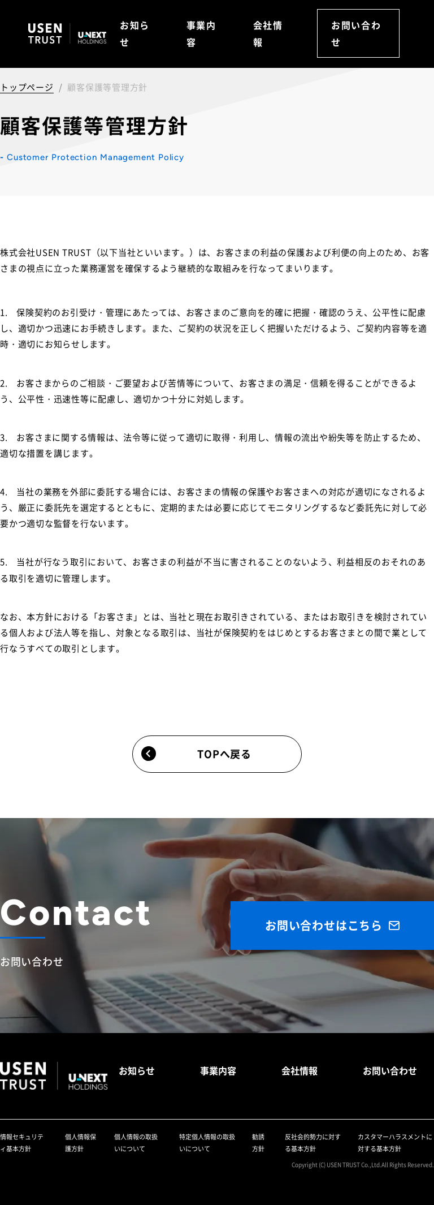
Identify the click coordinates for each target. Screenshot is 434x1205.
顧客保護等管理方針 (107, 87)
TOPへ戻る (196, 752)
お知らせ (135, 33)
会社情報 (268, 33)
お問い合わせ (356, 33)
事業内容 (201, 33)
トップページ (27, 87)
